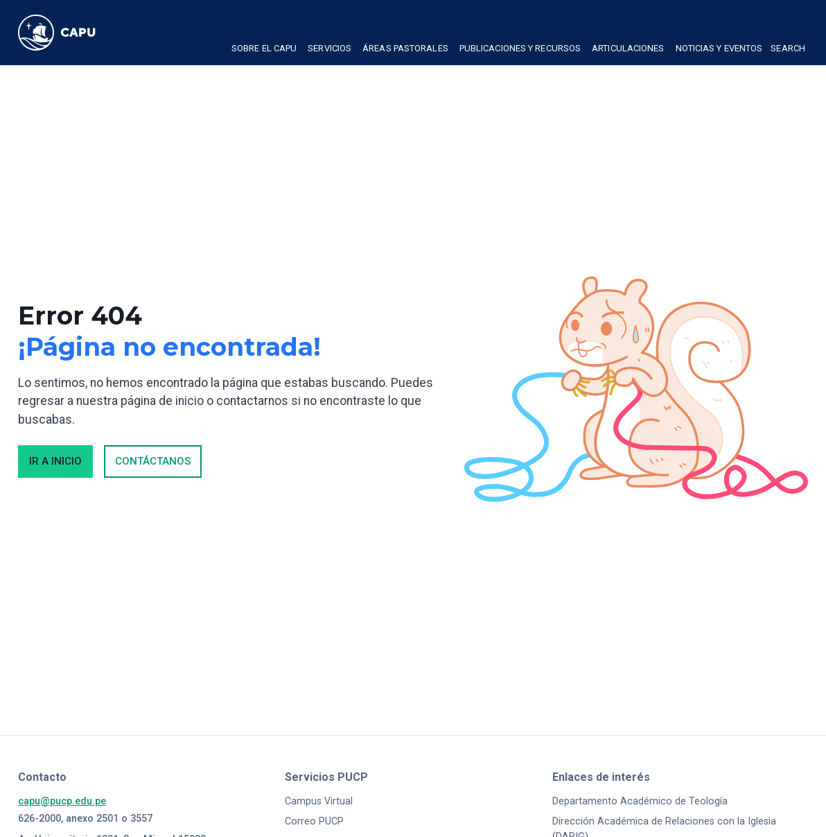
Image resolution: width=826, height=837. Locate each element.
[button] (264, 50)
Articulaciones (628, 48)
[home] (70, 33)
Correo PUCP (314, 821)
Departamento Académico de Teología (640, 801)
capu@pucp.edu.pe (62, 801)
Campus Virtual (319, 801)
